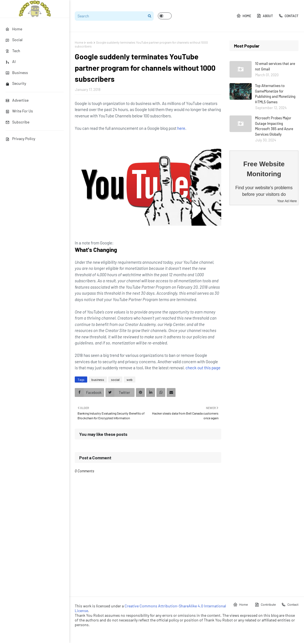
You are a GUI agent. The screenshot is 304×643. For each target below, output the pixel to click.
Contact (288, 16)
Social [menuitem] (14, 39)
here (181, 128)
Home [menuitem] (14, 29)
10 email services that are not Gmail (275, 66)
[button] (165, 15)
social (115, 379)
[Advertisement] (264, 296)
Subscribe (17, 122)
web (90, 42)
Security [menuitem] (16, 83)
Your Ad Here (287, 201)
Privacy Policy (20, 138)
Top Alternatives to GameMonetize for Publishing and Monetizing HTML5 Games (275, 93)
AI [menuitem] (11, 61)
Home (243, 16)
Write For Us (19, 111)
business (97, 379)
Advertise (17, 100)
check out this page (203, 367)
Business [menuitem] (17, 72)
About (265, 16)
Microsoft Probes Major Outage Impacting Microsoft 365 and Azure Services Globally (274, 126)
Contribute (265, 604)
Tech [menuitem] (13, 50)
